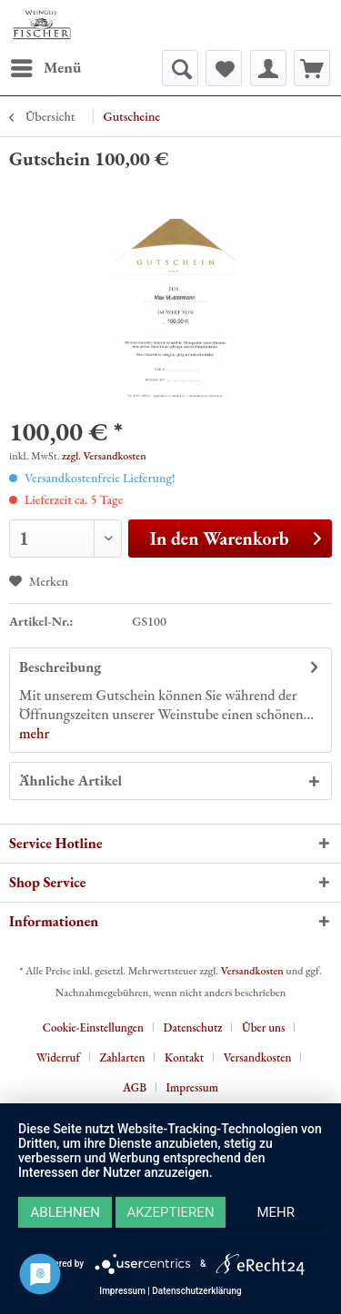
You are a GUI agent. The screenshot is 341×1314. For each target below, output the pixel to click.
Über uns (263, 1027)
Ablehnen (65, 1212)
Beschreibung (60, 667)
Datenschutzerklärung (196, 1291)
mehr (34, 733)
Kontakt (184, 1057)
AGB (134, 1087)
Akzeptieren (170, 1212)
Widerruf (58, 1057)
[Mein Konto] (268, 68)
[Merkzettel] (224, 68)
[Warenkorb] (312, 68)
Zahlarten (122, 1057)
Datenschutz (193, 1027)
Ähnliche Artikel (70, 780)
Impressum (192, 1087)
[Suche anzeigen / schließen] (180, 68)
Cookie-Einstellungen (93, 1027)
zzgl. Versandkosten (104, 456)
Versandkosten (252, 970)
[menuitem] (45, 68)
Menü (46, 65)
